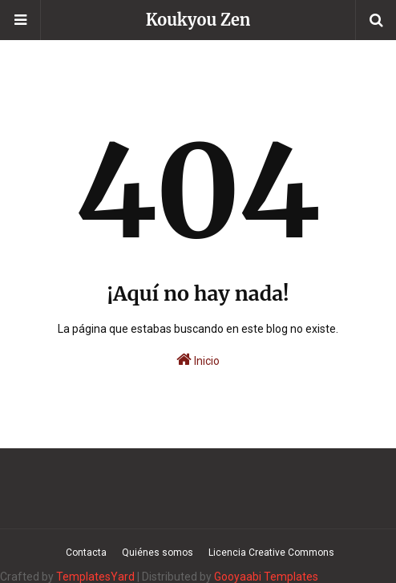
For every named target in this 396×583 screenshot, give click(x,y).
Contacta (86, 552)
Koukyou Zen (198, 20)
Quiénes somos (157, 552)
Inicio (198, 359)
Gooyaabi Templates (266, 576)
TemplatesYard (95, 576)
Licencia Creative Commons (271, 552)
